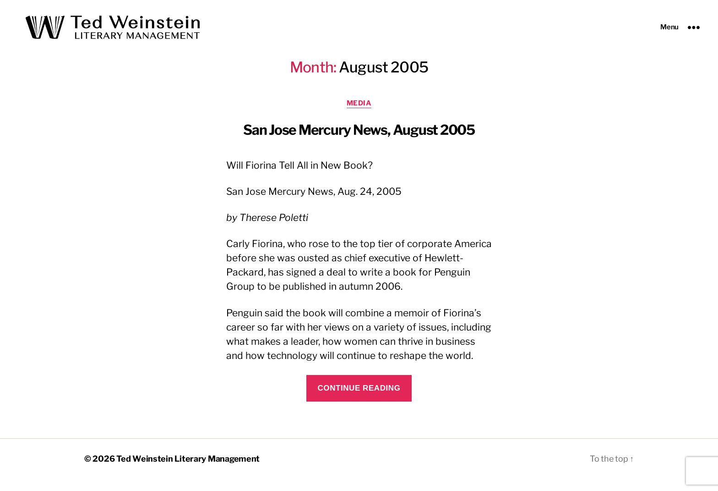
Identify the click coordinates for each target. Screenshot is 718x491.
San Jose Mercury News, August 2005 (359, 141)
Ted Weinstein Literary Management (188, 471)
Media (359, 115)
